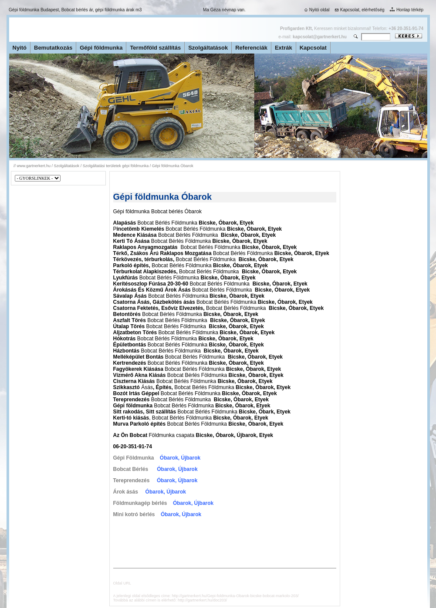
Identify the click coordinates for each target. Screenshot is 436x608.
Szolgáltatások (208, 47)
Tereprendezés (131, 480)
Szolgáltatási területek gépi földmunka (116, 166)
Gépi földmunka (101, 47)
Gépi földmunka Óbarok (172, 166)
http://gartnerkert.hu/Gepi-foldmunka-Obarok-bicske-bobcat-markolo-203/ (235, 596)
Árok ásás (125, 492)
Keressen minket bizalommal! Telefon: (351, 28)
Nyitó (20, 47)
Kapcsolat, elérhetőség (359, 9)
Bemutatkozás (53, 47)
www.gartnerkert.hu (34, 166)
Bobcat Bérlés (131, 469)
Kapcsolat (313, 47)
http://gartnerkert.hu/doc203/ (202, 600)
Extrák (283, 47)
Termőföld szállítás (155, 47)
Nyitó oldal (316, 9)
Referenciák (251, 47)
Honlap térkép (405, 9)
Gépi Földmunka (133, 458)
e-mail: (312, 36)
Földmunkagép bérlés (140, 503)
